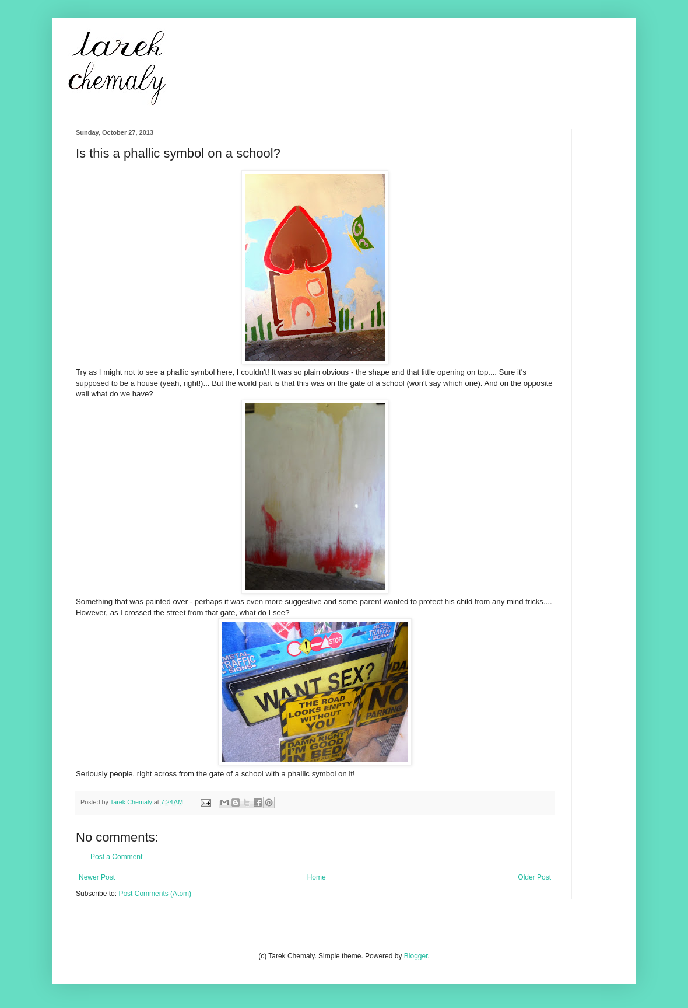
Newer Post (97, 877)
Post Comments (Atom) (154, 894)
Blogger (416, 956)
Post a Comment (116, 857)
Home (316, 877)
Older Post (534, 877)
